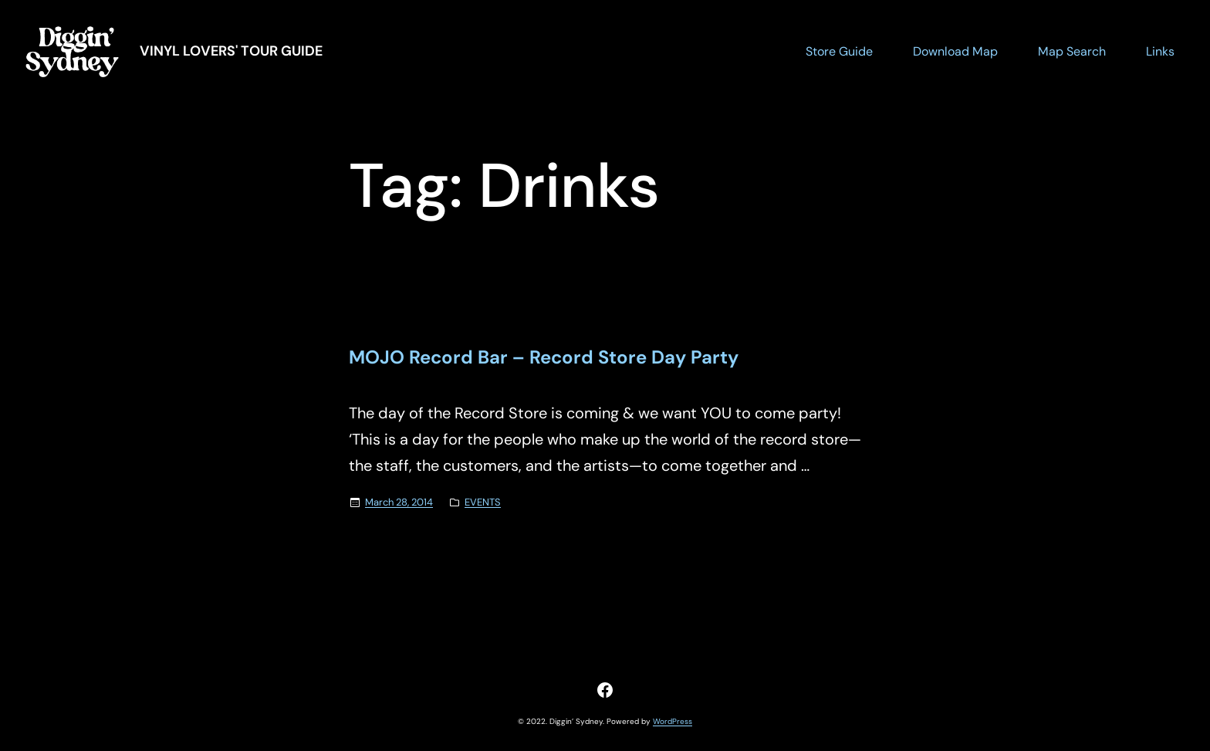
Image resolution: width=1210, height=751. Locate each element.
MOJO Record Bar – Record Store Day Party (544, 358)
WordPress (672, 721)
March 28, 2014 (399, 502)
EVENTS (483, 502)
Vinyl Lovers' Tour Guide (231, 51)
